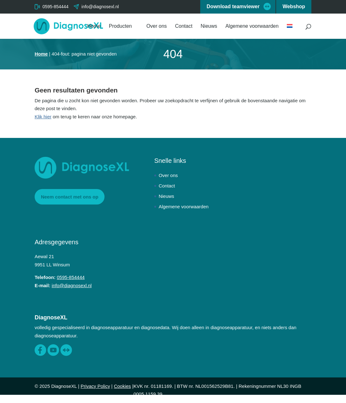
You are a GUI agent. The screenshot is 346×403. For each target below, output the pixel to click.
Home (94, 26)
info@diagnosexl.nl (72, 285)
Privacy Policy (95, 386)
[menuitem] (293, 31)
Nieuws (209, 26)
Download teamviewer (233, 6)
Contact (183, 26)
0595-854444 (56, 6)
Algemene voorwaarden (252, 26)
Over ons (156, 26)
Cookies (122, 386)
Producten (120, 26)
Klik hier (43, 116)
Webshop (293, 6)
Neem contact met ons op (70, 196)
